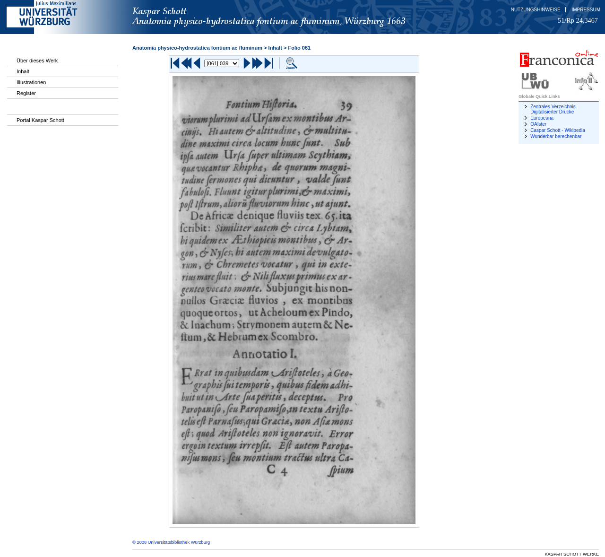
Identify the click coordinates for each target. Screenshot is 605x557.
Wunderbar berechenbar (555, 136)
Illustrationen (31, 82)
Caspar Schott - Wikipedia (557, 130)
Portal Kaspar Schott (40, 120)
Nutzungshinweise (536, 9)
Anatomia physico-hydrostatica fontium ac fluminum (197, 48)
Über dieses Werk (37, 60)
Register (26, 93)
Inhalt (23, 71)
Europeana (541, 118)
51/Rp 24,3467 (578, 20)
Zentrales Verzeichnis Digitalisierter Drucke (553, 109)
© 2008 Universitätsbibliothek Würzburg (171, 542)
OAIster (538, 124)
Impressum (585, 9)
